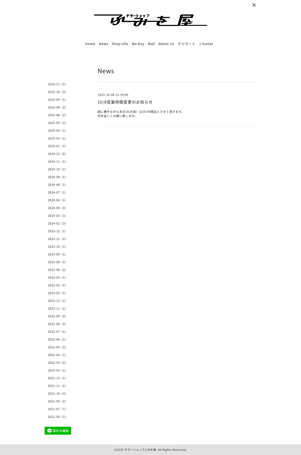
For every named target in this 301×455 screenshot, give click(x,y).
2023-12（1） (58, 231)
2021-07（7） (58, 409)
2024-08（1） (58, 185)
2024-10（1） (58, 169)
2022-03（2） (58, 362)
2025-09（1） (58, 99)
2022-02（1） (58, 370)
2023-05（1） (58, 277)
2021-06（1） (58, 417)
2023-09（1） (58, 254)
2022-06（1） (58, 339)
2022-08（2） (58, 324)
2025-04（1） (58, 130)
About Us (166, 43)
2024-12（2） (58, 154)
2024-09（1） (58, 177)
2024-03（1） (58, 215)
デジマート (186, 43)
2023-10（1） (58, 246)
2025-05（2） (58, 123)
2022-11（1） (58, 308)
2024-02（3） (58, 223)
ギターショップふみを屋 (140, 450)
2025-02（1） (58, 138)
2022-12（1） (58, 301)
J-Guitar (206, 43)
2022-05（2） (58, 347)
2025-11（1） (58, 84)
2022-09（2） (58, 316)
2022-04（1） (58, 355)
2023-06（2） (58, 270)
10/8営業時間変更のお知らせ (125, 102)
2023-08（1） (58, 262)
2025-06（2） (58, 115)
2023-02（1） (58, 293)
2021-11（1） (58, 386)
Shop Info (120, 43)
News (103, 43)
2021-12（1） (58, 378)
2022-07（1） (58, 331)
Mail (151, 43)
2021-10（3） (58, 393)
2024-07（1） (58, 192)
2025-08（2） (58, 107)
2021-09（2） (58, 401)
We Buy (138, 43)
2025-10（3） (58, 92)
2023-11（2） (58, 239)
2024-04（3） (58, 208)
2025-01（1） (58, 146)
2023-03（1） (58, 285)
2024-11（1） (58, 161)
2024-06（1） (58, 200)
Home (90, 43)
